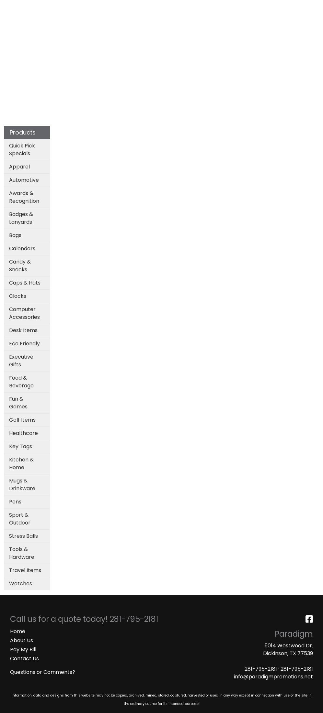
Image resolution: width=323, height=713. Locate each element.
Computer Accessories (24, 313)
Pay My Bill (23, 649)
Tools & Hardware (21, 553)
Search (232, 7)
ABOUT (35, 7)
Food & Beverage (21, 381)
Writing (273, 42)
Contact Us (24, 658)
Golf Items (22, 420)
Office (196, 42)
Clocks (17, 296)
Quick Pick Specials (22, 149)
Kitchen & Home (21, 463)
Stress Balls (23, 536)
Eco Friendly (24, 343)
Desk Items (23, 330)
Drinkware (161, 42)
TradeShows (233, 42)
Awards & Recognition (24, 197)
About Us (21, 640)
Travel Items (25, 570)
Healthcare (23, 433)
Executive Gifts (21, 360)
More (302, 42)
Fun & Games (18, 402)
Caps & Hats (24, 282)
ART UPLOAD (125, 7)
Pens (15, 501)
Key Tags (20, 446)
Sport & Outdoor (19, 518)
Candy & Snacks (20, 265)
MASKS (14, 21)
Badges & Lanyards (21, 218)
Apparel (100, 42)
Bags (128, 42)
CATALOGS (90, 7)
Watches (20, 583)
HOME (13, 7)
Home (17, 631)
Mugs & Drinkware (22, 484)
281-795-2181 (261, 669)
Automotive (24, 180)
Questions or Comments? (42, 672)
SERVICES (60, 7)
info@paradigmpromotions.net (273, 676)
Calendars (22, 248)
